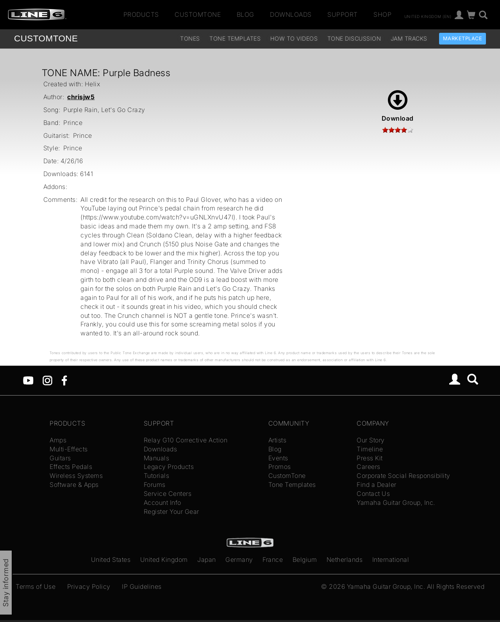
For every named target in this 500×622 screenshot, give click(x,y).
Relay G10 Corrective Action (186, 440)
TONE (46, 38)
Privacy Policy (89, 586)
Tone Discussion (354, 38)
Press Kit (370, 458)
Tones (190, 38)
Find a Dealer (376, 484)
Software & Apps (74, 484)
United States (111, 559)
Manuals (157, 458)
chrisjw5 (81, 97)
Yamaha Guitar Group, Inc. (396, 502)
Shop (382, 14)
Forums (155, 484)
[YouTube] (28, 380)
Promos (279, 467)
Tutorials (157, 475)
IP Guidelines (142, 586)
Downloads (291, 14)
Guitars (60, 458)
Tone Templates (235, 38)
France (272, 559)
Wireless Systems (76, 475)
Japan (206, 559)
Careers (368, 467)
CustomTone (198, 14)
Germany (239, 559)
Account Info (162, 502)
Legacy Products (169, 467)
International (390, 559)
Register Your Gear (171, 511)
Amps (58, 440)
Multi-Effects (69, 449)
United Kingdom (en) (428, 16)
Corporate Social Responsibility (403, 475)
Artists (277, 440)
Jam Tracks (409, 38)
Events (278, 458)
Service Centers (168, 493)
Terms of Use (35, 586)
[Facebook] (64, 380)
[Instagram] (47, 380)
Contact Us (373, 493)
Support (342, 14)
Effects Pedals (71, 467)
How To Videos (294, 38)
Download (398, 106)
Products (141, 14)
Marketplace (462, 38)
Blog (245, 14)
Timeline (370, 449)
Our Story (371, 440)
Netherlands (345, 559)
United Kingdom (164, 559)
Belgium (305, 559)
